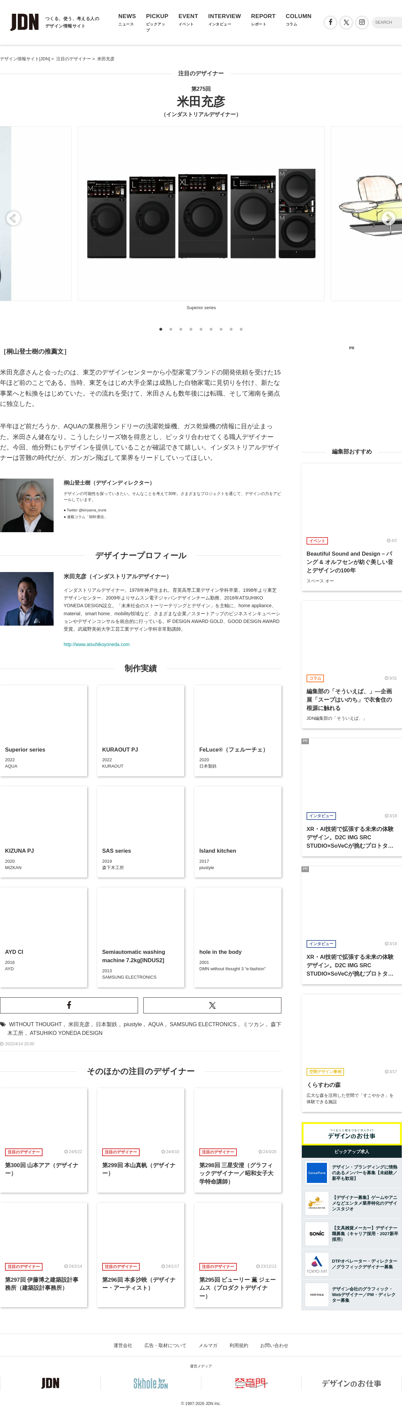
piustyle (133, 1024)
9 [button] (241, 331)
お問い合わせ (274, 1345)
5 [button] (201, 331)
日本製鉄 (106, 1024)
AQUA (155, 1024)
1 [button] (160, 331)
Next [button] (389, 219)
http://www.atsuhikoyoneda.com (97, 644)
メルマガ (208, 1345)
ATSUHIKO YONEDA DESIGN (66, 1033)
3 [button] (181, 331)
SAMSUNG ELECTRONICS (203, 1024)
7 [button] (221, 331)
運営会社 (123, 1345)
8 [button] (231, 331)
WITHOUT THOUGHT (35, 1024)
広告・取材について (165, 1345)
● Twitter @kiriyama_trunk (85, 510)
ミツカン (253, 1024)
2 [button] (171, 331)
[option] (201, 220)
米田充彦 (79, 1024)
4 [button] (191, 331)
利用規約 (238, 1345)
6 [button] (211, 331)
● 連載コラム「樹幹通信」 (86, 517)
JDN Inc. (213, 1403)
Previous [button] (13, 219)
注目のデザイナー (201, 73)
